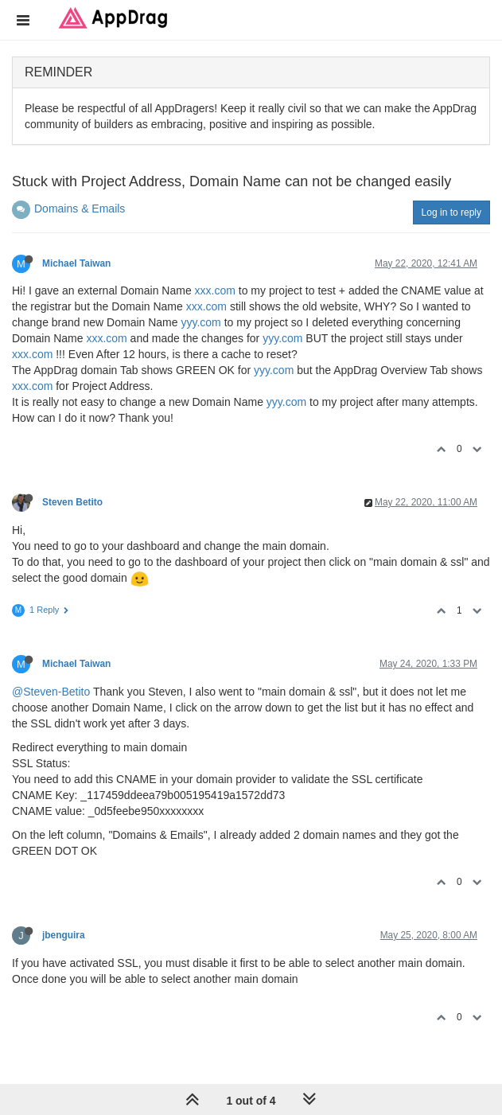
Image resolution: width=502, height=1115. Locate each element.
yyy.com (200, 322)
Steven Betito (72, 502)
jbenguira (63, 935)
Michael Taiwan (76, 263)
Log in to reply (451, 212)
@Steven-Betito (51, 691)
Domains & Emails (79, 208)
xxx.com (215, 290)
